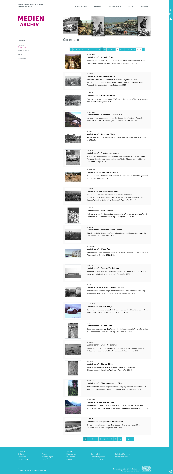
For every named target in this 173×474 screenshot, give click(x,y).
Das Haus (144, 6)
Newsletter (22, 457)
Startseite (21, 41)
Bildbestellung (23, 50)
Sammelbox (22, 58)
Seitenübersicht (121, 457)
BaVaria (97, 6)
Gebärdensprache (98, 457)
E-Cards (21, 454)
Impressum (70, 457)
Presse (130, 6)
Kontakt (69, 459)
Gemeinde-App (24, 459)
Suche (20, 54)
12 (128, 439)
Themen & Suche (80, 6)
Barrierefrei (95, 454)
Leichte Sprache (97, 459)
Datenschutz (71, 454)
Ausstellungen (114, 6)
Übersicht (22, 48)
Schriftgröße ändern (123, 454)
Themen (21, 45)
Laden (46, 459)
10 (120, 439)
